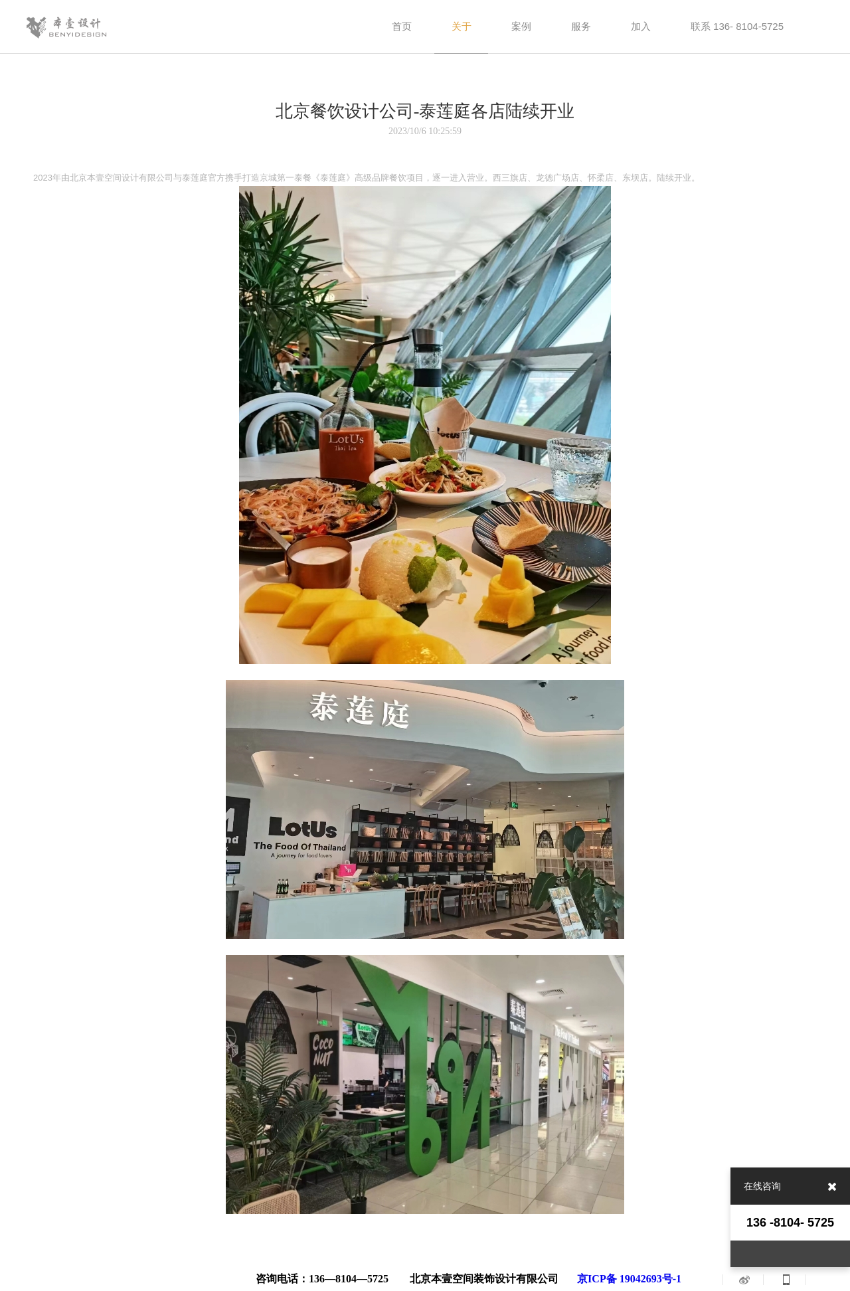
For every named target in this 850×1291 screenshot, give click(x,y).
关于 (461, 26)
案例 (521, 26)
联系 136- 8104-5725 (737, 26)
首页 (402, 26)
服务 (581, 26)
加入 (641, 26)
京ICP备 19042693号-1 (629, 1278)
